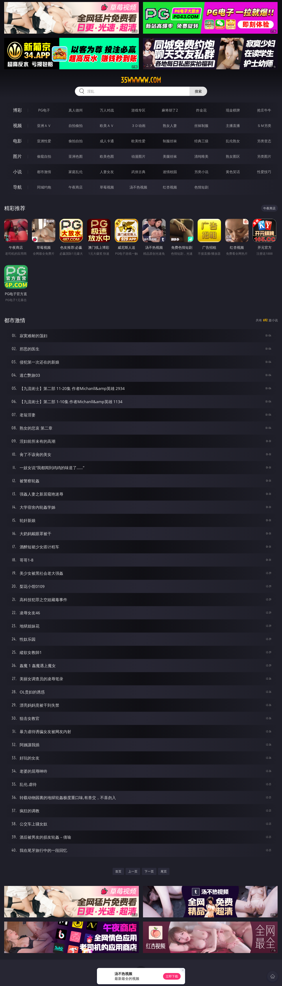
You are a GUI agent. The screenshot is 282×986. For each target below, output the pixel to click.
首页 (118, 871)
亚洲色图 (76, 156)
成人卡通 (107, 141)
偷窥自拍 (44, 156)
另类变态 (264, 141)
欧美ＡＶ (107, 125)
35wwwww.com (141, 80)
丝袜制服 (201, 125)
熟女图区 (233, 156)
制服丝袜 (170, 141)
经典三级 (201, 141)
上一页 (132, 871)
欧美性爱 (138, 141)
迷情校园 (170, 171)
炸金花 (201, 110)
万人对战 (107, 110)
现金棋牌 (233, 110)
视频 (17, 125)
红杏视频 (170, 187)
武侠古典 (138, 171)
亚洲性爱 (44, 141)
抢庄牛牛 (264, 110)
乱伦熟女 (233, 141)
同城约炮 (44, 187)
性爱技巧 (264, 171)
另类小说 (201, 171)
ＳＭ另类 (264, 125)
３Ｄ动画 (138, 125)
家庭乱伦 (76, 171)
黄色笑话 (233, 171)
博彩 (17, 110)
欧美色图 (107, 156)
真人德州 (76, 110)
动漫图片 (138, 156)
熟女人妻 (170, 125)
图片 (17, 156)
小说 (17, 172)
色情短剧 (201, 187)
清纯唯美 (201, 156)
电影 (17, 141)
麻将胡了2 (170, 110)
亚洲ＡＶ (44, 125)
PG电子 (44, 110)
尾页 (164, 871)
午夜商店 (76, 187)
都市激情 (44, 171)
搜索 (198, 91)
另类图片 (264, 156)
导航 (17, 187)
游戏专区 (138, 110)
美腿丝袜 (170, 156)
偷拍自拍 (76, 141)
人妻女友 (107, 171)
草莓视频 (107, 187)
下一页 (149, 871)
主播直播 (233, 125)
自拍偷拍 (76, 125)
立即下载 (172, 976)
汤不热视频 (138, 187)
